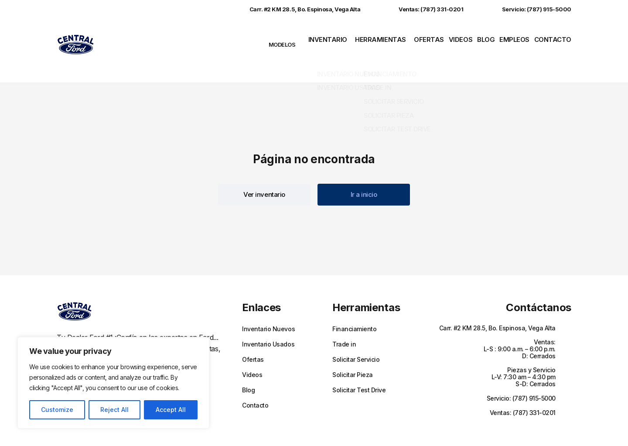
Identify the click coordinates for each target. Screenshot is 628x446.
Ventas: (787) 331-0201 (422, 9)
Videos (454, 38)
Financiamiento (354, 305)
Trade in (344, 320)
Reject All (114, 409)
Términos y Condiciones (398, 427)
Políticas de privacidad (333, 427)
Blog (483, 38)
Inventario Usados (268, 320)
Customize (57, 409)
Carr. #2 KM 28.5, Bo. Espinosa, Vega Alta (296, 9)
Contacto (555, 38)
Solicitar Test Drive (359, 366)
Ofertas (420, 38)
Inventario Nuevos (268, 305)
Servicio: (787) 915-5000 (528, 9)
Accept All (171, 409)
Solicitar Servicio (355, 336)
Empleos (515, 38)
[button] (264, 171)
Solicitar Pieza (352, 351)
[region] (113, 383)
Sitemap (444, 427)
